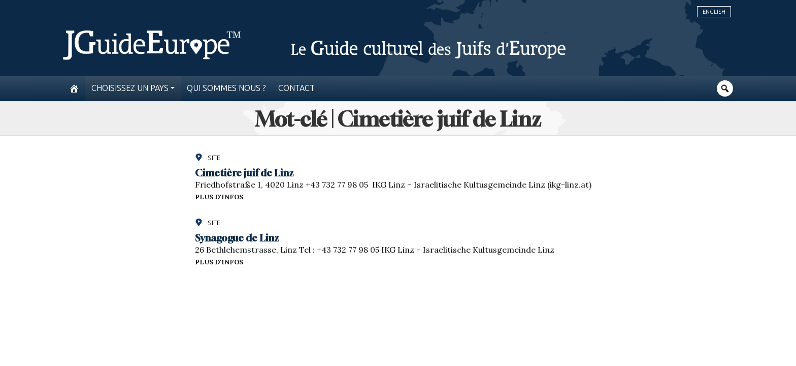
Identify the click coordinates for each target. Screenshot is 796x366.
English (714, 11)
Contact (296, 88)
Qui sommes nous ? (226, 88)
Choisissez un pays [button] (130, 88)
